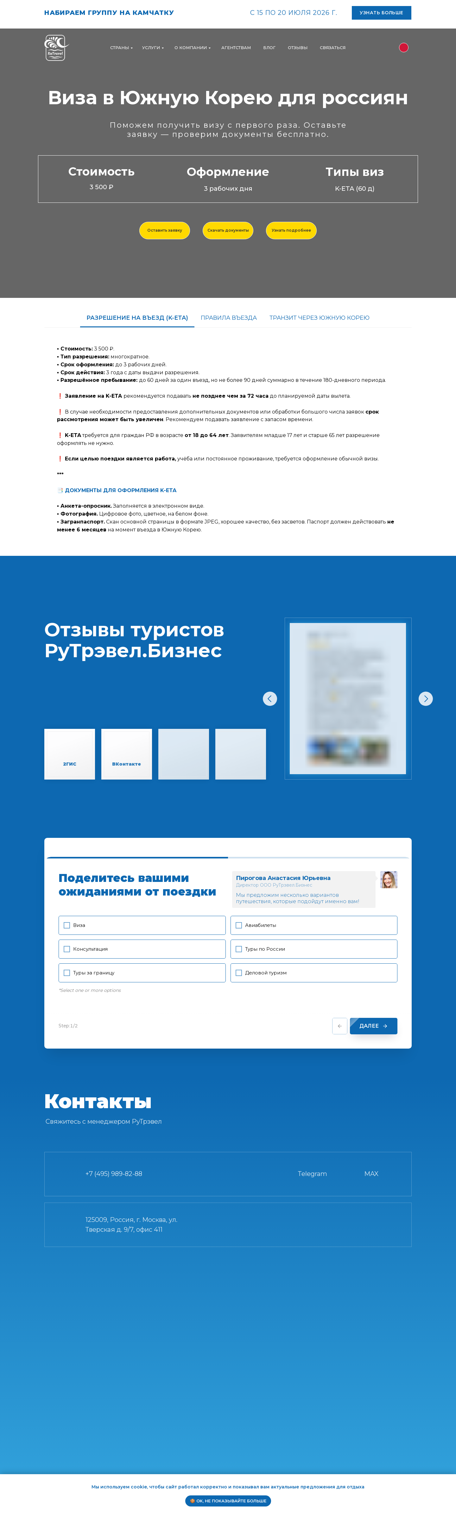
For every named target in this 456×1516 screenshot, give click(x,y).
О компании (190, 47)
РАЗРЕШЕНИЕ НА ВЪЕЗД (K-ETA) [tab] (137, 317)
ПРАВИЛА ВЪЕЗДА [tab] (229, 317)
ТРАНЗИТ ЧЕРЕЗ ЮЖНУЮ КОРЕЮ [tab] (319, 317)
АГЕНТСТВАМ (236, 47)
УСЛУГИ (151, 47)
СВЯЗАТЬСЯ (332, 47)
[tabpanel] (228, 437)
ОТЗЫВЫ (297, 47)
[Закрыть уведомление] (451, 1479)
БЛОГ (269, 47)
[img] (403, 47)
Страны (119, 47)
